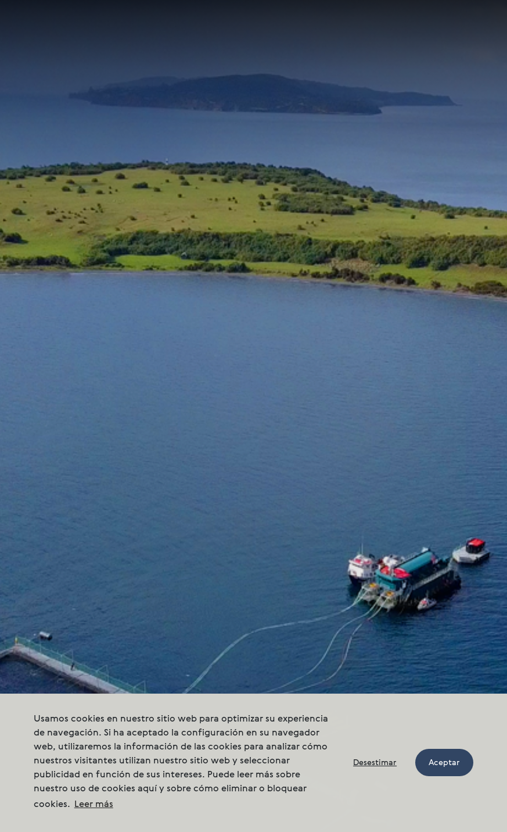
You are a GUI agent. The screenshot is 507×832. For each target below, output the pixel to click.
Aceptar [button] (444, 763)
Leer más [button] (93, 804)
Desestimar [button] (375, 763)
